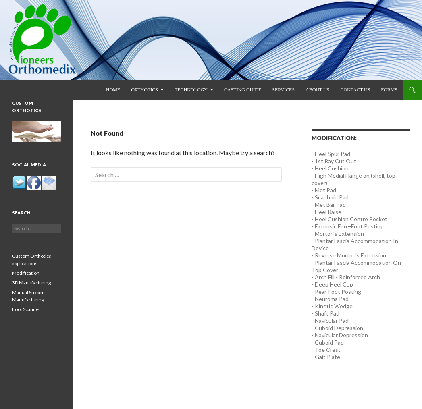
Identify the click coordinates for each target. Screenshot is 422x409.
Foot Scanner (26, 309)
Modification (25, 273)
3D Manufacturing (31, 283)
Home (113, 90)
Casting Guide (242, 90)
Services (283, 90)
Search (21, 212)
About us (317, 90)
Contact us (355, 90)
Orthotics (144, 90)
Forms (389, 90)
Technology (191, 90)
